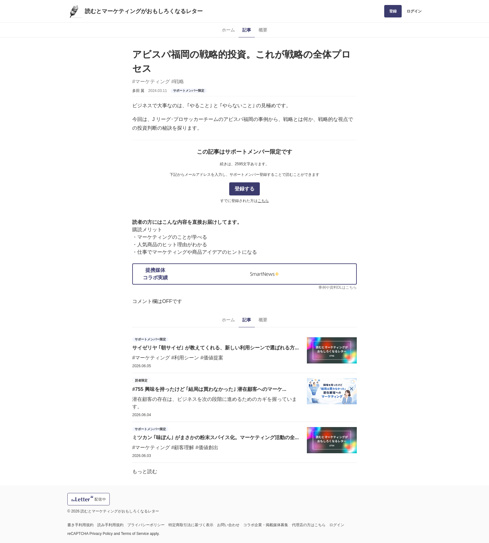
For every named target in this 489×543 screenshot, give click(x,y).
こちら (263, 201)
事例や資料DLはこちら (337, 287)
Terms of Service (135, 533)
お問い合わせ (228, 525)
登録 (393, 11)
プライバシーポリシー (146, 525)
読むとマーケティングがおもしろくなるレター (144, 11)
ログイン (414, 11)
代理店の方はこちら (309, 525)
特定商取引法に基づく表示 (190, 525)
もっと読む (144, 471)
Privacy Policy (101, 533)
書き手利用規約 (80, 525)
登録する (244, 188)
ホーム (228, 29)
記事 (246, 29)
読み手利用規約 (110, 525)
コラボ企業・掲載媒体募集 (265, 525)
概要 (263, 29)
